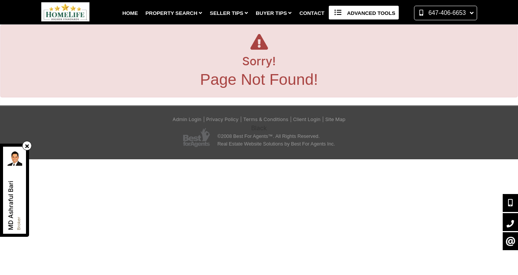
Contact (311, 13)
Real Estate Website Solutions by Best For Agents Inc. (276, 144)
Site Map (335, 119)
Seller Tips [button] (229, 13)
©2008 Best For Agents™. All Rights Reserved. (269, 136)
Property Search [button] (174, 13)
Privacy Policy (222, 119)
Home (130, 13)
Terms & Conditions (265, 119)
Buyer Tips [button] (274, 13)
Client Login (307, 119)
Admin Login (186, 119)
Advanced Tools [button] (363, 12)
